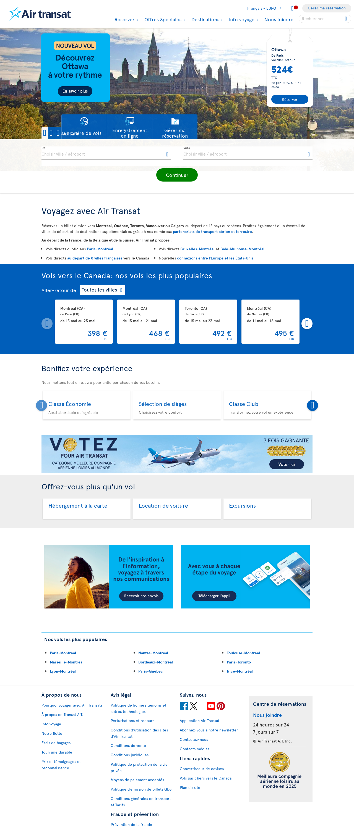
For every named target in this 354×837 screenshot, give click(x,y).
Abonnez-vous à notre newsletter (209, 730)
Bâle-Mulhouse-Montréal (242, 248)
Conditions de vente (128, 745)
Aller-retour (55, 290)
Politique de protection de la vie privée (139, 767)
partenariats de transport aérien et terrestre (212, 231)
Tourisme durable (56, 752)
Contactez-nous (194, 739)
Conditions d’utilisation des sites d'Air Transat (139, 733)
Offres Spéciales (162, 19)
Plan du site (190, 787)
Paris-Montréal (100, 248)
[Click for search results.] (346, 19)
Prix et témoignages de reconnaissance (61, 764)
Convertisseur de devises (202, 768)
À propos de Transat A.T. (62, 714)
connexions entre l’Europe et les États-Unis (215, 258)
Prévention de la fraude (131, 824)
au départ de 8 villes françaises (94, 258)
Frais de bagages (56, 742)
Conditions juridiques (130, 754)
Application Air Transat (199, 720)
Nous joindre (278, 19)
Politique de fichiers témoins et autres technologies (138, 708)
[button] (60, 133)
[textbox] (106, 153)
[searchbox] (325, 19)
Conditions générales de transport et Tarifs (141, 801)
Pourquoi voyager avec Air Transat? (71, 705)
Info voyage (241, 19)
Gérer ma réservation (327, 8)
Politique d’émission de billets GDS (141, 789)
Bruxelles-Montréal (197, 248)
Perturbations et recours (132, 720)
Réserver (124, 19)
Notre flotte (51, 733)
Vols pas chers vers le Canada (205, 778)
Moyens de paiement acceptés (137, 779)
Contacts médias (194, 748)
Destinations (205, 19)
